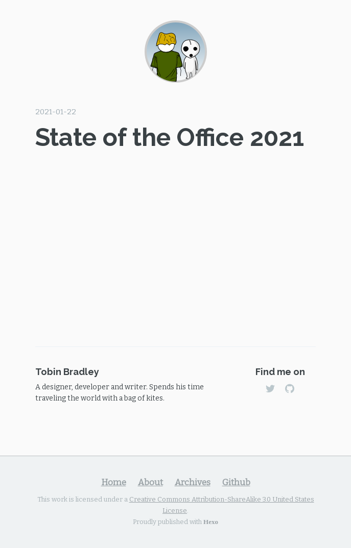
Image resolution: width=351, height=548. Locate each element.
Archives (192, 482)
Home (113, 482)
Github (236, 482)
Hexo (210, 521)
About (150, 482)
